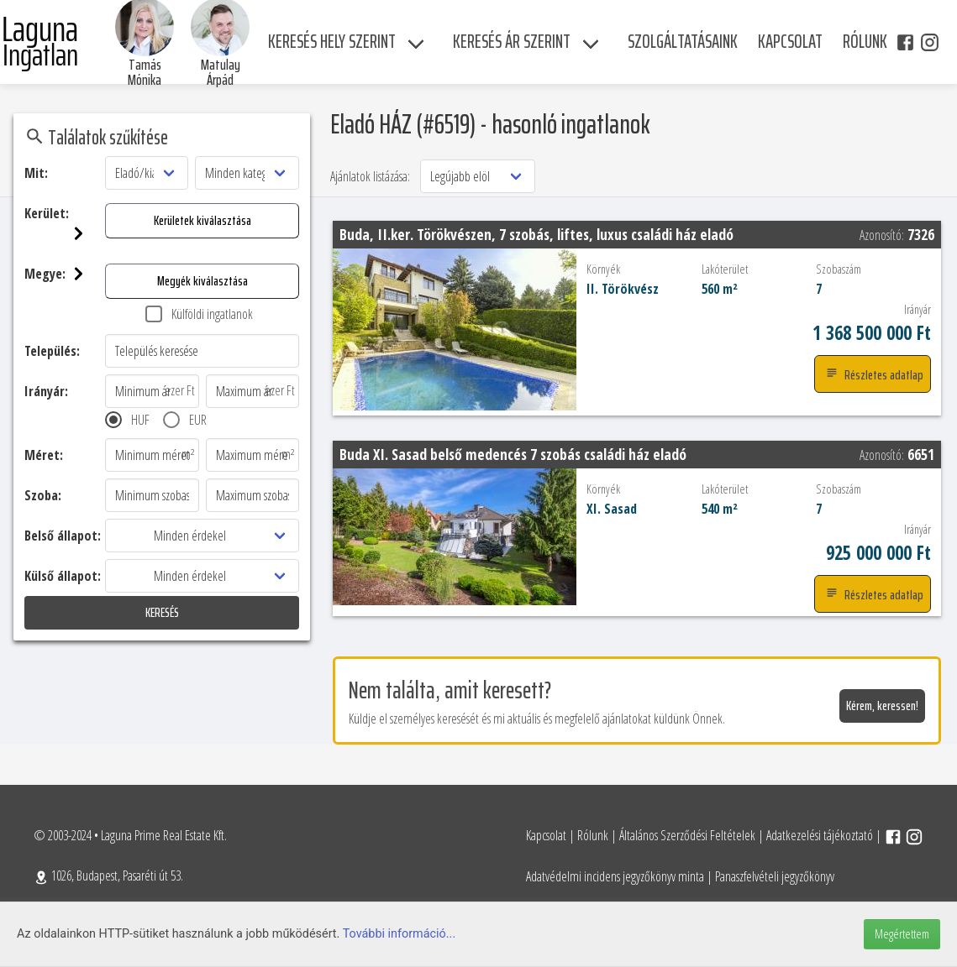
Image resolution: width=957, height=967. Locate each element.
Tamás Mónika (144, 72)
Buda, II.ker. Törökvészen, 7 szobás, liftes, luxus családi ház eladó (536, 234)
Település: (52, 351)
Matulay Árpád (220, 72)
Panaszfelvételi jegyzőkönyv (774, 876)
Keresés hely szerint (332, 41)
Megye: (64, 274)
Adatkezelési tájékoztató (819, 835)
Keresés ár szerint (512, 41)
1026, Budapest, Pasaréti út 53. (108, 875)
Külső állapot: (62, 576)
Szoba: (42, 495)
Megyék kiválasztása (202, 280)
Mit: (36, 173)
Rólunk (592, 835)
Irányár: (46, 391)
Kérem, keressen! (882, 705)
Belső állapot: (62, 535)
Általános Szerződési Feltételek (687, 835)
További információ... (399, 934)
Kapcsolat (546, 835)
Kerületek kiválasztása (202, 220)
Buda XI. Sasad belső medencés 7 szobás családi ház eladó (512, 454)
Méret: (43, 455)
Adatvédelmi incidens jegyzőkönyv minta (615, 876)
